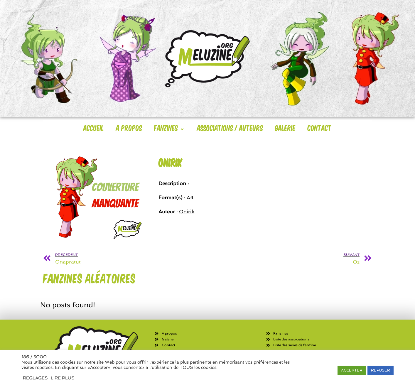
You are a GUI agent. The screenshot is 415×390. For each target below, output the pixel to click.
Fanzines (169, 127)
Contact (320, 127)
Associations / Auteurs (230, 127)
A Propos (129, 127)
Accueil (93, 127)
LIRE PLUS (63, 377)
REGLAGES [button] (35, 377)
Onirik (186, 212)
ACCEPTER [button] (351, 370)
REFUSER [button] (380, 370)
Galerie (285, 127)
